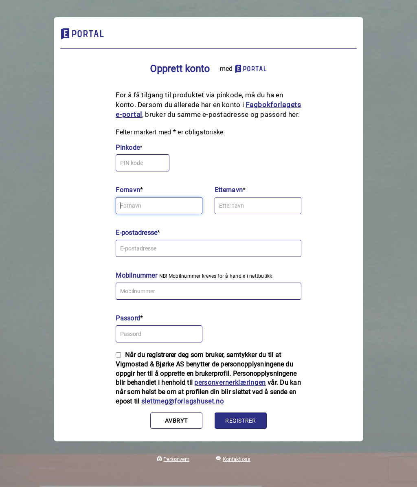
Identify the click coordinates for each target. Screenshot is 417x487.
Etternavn (229, 190)
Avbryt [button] (176, 420)
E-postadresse (136, 233)
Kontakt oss (236, 459)
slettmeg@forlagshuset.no (182, 401)
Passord (128, 318)
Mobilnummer (136, 275)
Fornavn (128, 190)
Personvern (176, 459)
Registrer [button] (240, 420)
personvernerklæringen (230, 382)
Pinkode (128, 147)
